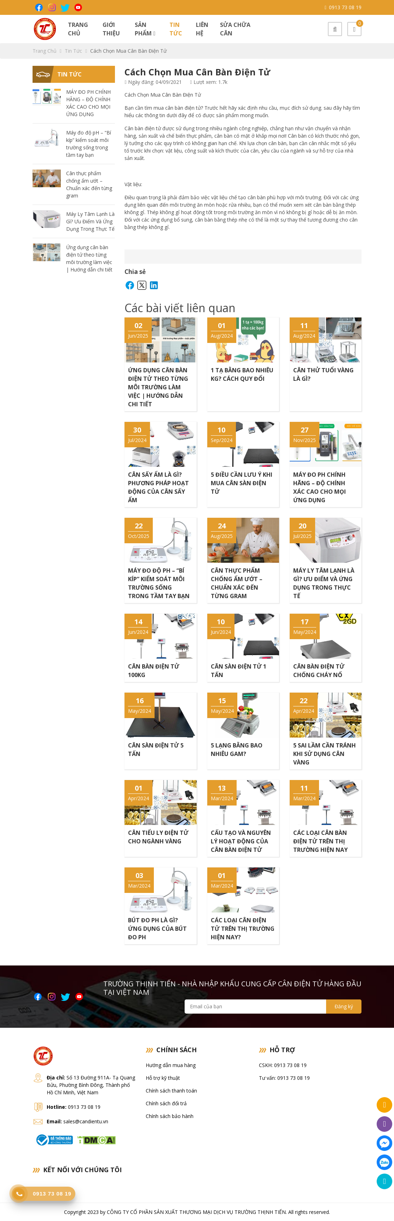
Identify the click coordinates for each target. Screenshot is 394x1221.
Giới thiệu (111, 29)
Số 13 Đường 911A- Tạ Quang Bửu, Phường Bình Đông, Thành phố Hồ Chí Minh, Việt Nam (91, 1085)
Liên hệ (202, 29)
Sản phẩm (145, 29)
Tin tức (175, 29)
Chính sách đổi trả (166, 1103)
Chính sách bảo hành (169, 1116)
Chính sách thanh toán (171, 1090)
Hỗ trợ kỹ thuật (163, 1077)
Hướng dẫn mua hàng (171, 1065)
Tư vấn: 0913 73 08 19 (284, 1077)
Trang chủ (78, 29)
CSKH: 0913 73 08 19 (283, 1065)
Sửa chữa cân (235, 29)
